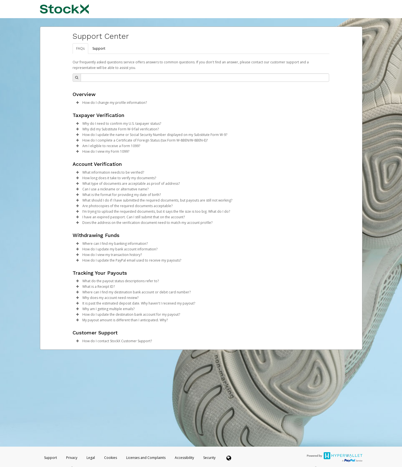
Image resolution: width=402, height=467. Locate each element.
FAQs (80, 48)
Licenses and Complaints (146, 457)
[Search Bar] (205, 77)
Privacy (71, 457)
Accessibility (184, 457)
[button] (77, 102)
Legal (91, 457)
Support (98, 48)
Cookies (110, 457)
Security (209, 457)
